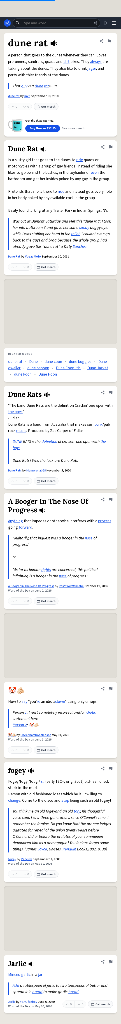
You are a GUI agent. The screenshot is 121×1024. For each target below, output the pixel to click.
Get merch (46, 106)
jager (92, 68)
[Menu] (113, 23)
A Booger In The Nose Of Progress (31, 586)
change (14, 800)
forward (25, 527)
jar (40, 975)
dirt (66, 62)
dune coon (53, 362)
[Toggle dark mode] (105, 23)
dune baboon (38, 368)
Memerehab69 (36, 470)
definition (49, 441)
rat (46, 86)
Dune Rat (14, 256)
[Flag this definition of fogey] (110, 768)
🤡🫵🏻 (12, 735)
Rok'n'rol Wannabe (71, 586)
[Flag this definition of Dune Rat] (110, 147)
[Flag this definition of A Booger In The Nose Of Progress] (110, 499)
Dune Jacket (97, 368)
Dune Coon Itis (68, 368)
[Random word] (95, 23)
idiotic (91, 712)
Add (16, 985)
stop (65, 800)
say (24, 701)
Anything (15, 521)
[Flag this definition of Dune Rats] (110, 392)
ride (79, 160)
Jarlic (11, 1002)
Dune (33, 362)
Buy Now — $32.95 (43, 128)
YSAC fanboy (28, 1002)
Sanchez (79, 246)
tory (77, 811)
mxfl (27, 96)
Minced (14, 975)
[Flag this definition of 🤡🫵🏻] (110, 688)
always (96, 62)
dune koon (23, 374)
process (104, 521)
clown (60, 701)
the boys (15, 412)
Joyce (42, 849)
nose (89, 538)
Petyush (26, 859)
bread (37, 992)
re (38, 701)
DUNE (17, 441)
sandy (84, 227)
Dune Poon (47, 374)
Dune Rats (15, 470)
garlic (25, 975)
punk (98, 424)
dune (39, 86)
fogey (12, 859)
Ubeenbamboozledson (36, 735)
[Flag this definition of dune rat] (109, 41)
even (95, 172)
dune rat (14, 96)
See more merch (73, 128)
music (21, 431)
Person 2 (20, 725)
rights (46, 570)
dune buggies (80, 362)
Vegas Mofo (33, 256)
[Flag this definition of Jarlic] (110, 961)
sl (42, 781)
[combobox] (56, 23)
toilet (75, 234)
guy (24, 86)
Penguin (69, 849)
